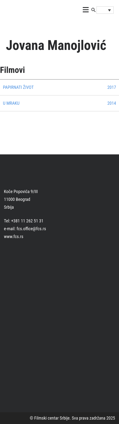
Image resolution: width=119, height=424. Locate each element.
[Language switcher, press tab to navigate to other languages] (105, 10)
